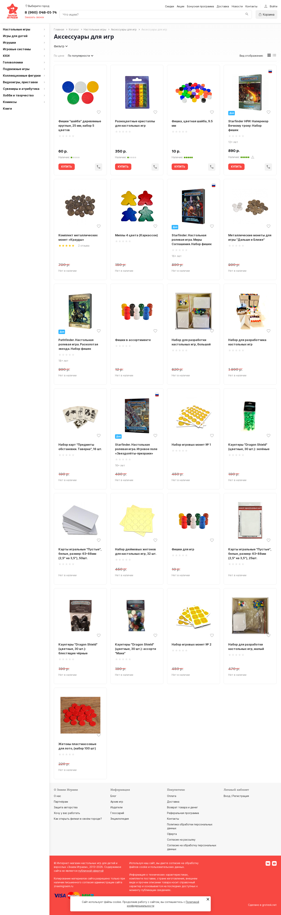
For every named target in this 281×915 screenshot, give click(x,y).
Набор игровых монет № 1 (191, 444)
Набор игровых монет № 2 (191, 644)
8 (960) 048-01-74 (41, 12)
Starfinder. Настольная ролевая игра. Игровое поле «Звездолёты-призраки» (136, 449)
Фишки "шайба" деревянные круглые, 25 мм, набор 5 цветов (79, 125)
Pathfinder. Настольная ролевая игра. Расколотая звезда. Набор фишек (78, 344)
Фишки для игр (183, 549)
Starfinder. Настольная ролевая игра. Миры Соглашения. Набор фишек (192, 239)
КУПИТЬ (66, 166)
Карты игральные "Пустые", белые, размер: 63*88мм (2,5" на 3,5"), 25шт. (249, 553)
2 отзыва (83, 245)
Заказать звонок (34, 17)
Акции (180, 6)
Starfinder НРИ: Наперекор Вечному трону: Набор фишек (248, 125)
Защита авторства (65, 807)
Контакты (251, 6)
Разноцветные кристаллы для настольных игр (135, 123)
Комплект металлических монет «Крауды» (78, 237)
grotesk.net (269, 904)
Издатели (116, 807)
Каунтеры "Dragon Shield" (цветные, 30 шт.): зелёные (248, 447)
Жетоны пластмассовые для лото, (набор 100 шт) (77, 746)
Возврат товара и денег (182, 807)
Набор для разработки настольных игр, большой (191, 342)
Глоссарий (117, 813)
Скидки (169, 6)
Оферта (172, 833)
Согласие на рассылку (181, 839)
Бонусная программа (200, 6)
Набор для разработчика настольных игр (247, 342)
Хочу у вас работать (67, 813)
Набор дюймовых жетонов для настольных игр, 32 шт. (135, 551)
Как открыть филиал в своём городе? (78, 818)
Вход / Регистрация (236, 795)
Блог (113, 795)
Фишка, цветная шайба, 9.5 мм (192, 123)
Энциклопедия (119, 818)
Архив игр (116, 801)
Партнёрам (61, 801)
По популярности (81, 56)
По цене (59, 55)
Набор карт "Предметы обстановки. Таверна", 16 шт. (80, 447)
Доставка (223, 6)
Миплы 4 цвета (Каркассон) (136, 235)
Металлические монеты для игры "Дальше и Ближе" (249, 237)
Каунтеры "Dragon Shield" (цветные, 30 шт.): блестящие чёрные (77, 649)
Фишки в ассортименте (133, 340)
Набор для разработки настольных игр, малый (246, 647)
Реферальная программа (183, 813)
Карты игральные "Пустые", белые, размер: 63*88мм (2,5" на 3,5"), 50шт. (79, 553)
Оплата (171, 795)
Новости (237, 6)
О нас (57, 795)
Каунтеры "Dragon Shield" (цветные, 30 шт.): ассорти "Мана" (135, 649)
